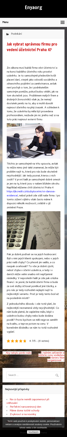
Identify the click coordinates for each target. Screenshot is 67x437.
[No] (63, 427)
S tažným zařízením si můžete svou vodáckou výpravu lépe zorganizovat (51, 356)
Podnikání (16, 33)
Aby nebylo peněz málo (18, 352)
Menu (5, 22)
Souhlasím (33, 432)
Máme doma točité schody (24, 410)
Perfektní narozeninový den (25, 406)
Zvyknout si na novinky (23, 414)
